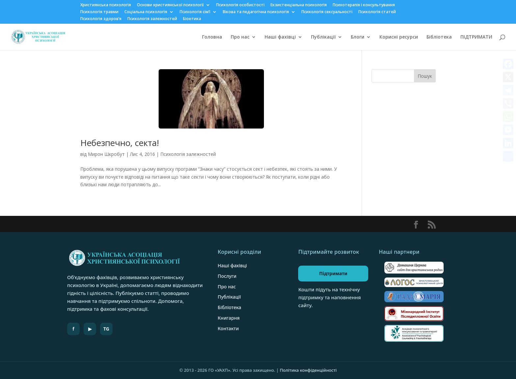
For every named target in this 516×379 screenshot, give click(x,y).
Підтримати (333, 273)
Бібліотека (439, 37)
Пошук (425, 76)
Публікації (323, 37)
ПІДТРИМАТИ (476, 37)
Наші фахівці (280, 37)
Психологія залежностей (152, 19)
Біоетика (192, 19)
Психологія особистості (240, 5)
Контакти (228, 328)
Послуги (227, 276)
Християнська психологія (105, 5)
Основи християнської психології (170, 5)
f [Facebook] (73, 329)
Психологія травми (99, 12)
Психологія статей (377, 12)
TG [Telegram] (106, 329)
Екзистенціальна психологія (299, 5)
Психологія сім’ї (195, 12)
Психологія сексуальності (326, 12)
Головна (212, 37)
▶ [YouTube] (90, 329)
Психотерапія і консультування (364, 5)
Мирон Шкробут (106, 154)
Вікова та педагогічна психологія (256, 12)
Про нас (240, 37)
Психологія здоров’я (100, 19)
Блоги (357, 37)
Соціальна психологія (145, 12)
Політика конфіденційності (308, 370)
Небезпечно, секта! (119, 143)
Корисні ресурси (398, 37)
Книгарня (229, 318)
